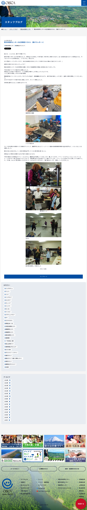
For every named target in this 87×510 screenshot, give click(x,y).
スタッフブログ (14, 22)
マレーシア (7, 303)
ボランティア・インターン (10, 352)
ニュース (40, 479)
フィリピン (7, 311)
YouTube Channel (44, 491)
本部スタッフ (8, 361)
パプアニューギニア (9, 314)
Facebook (41, 488)
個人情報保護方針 (25, 493)
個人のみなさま (25, 485)
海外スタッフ (8, 355)
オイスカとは (24, 479)
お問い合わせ (24, 491)
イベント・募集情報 (43, 482)
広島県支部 (82, 493)
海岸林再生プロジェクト (10, 346)
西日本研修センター (25, 29)
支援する (81, 504)
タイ (6, 317)
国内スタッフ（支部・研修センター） (13, 358)
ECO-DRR (7, 349)
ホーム (4, 29)
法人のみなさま (25, 488)
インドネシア (8, 297)
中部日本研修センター (9, 326)
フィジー (7, 291)
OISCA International (64, 488)
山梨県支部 (82, 485)
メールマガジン (14, 469)
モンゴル (7, 309)
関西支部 (81, 491)
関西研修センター (8, 329)
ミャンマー (7, 306)
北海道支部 (82, 479)
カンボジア (7, 300)
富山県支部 (82, 488)
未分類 (6, 367)
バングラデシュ (8, 288)
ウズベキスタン (8, 320)
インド (6, 294)
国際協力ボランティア (9, 364)
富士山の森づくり (8, 343)
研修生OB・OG (8, 323)
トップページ (43, 276)
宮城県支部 (82, 482)
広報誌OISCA (43, 469)
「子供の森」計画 (8, 341)
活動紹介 (23, 482)
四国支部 (81, 496)
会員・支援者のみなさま (72, 469)
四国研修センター (8, 332)
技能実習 (7, 338)
